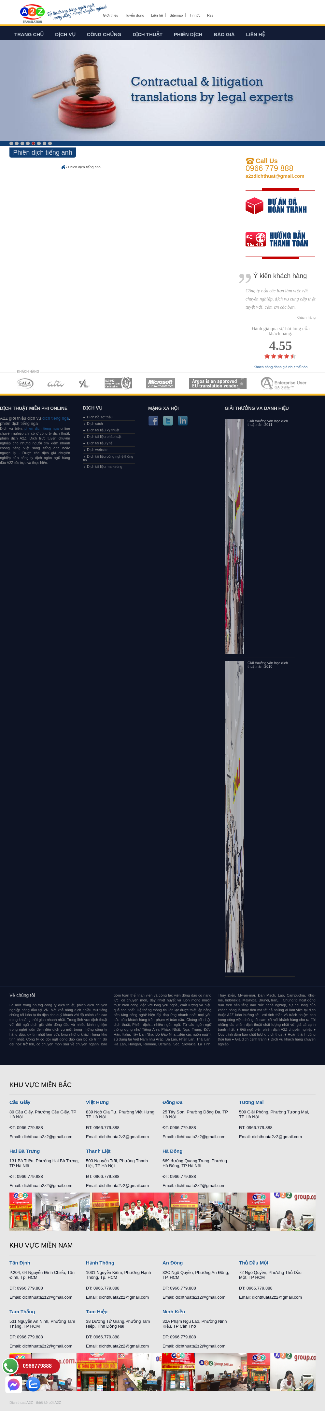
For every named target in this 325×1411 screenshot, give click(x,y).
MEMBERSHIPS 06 (218, 383)
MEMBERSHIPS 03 (84, 383)
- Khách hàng (305, 317)
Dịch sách (95, 424)
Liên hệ (157, 15)
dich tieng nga (55, 418)
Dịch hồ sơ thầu (100, 417)
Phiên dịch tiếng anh (84, 167)
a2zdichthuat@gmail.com (275, 176)
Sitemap (176, 15)
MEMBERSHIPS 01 (25, 383)
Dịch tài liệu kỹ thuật (103, 430)
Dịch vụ (65, 34)
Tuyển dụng (134, 15)
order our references (282, 240)
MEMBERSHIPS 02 (56, 383)
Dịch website (97, 450)
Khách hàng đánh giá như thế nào (281, 367)
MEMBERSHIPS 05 (161, 383)
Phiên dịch (188, 34)
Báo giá (224, 34)
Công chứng (104, 34)
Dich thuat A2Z (21, 1402)
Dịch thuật (147, 34)
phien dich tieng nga (41, 428)
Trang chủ (29, 34)
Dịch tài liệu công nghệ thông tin (108, 458)
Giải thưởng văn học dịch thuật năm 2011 (267, 422)
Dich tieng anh (32, 14)
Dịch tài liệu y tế (99, 443)
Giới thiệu (110, 15)
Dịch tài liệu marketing (104, 466)
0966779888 (37, 1366)
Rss (210, 15)
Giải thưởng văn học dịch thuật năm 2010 (267, 664)
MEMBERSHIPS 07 (284, 383)
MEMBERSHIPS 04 (118, 383)
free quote (276, 210)
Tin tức (195, 15)
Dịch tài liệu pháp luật (104, 437)
